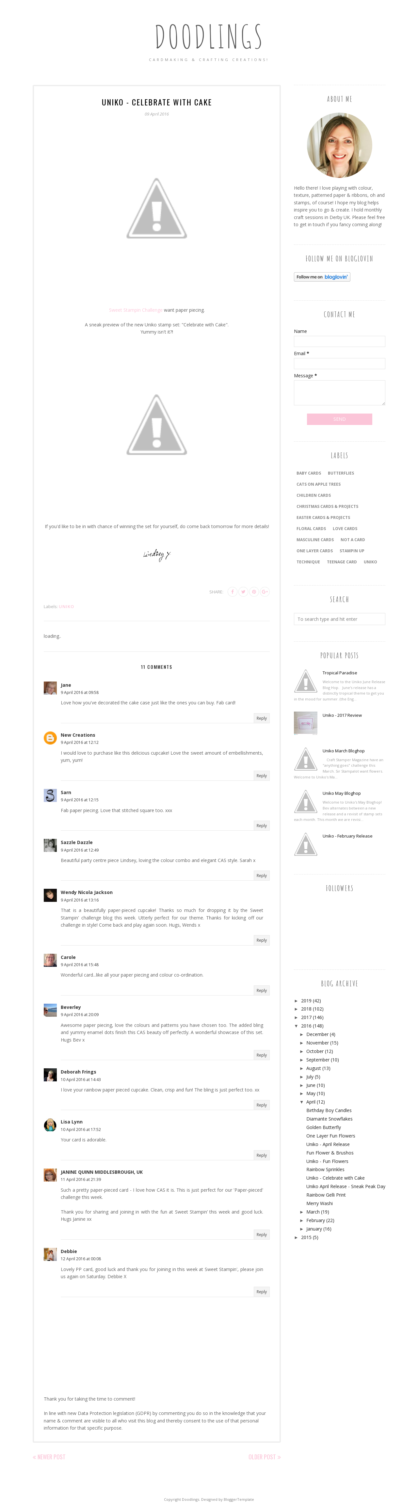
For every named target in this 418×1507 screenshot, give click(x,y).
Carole (68, 957)
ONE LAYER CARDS (315, 551)
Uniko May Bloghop (342, 793)
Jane (66, 685)
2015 (306, 1237)
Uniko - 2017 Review (342, 715)
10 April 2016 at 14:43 (81, 1079)
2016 (306, 1026)
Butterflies (341, 473)
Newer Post (52, 1456)
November (317, 1043)
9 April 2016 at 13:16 (80, 900)
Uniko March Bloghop (344, 751)
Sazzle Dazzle (77, 842)
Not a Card (353, 539)
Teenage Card (342, 562)
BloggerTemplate (239, 1499)
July (310, 1077)
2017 (306, 1017)
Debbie (69, 1251)
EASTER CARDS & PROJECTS (323, 517)
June (310, 1085)
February (315, 1220)
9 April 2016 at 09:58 (80, 692)
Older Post (262, 1456)
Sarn (66, 792)
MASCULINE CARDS (315, 539)
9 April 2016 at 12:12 (80, 742)
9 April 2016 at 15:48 (80, 964)
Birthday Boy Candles (329, 1110)
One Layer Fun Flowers (330, 1136)
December (317, 1034)
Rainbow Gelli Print (326, 1195)
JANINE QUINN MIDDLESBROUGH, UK (102, 1172)
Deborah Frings (78, 1072)
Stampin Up (352, 551)
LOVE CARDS (345, 528)
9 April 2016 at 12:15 (80, 800)
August (313, 1068)
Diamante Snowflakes (329, 1119)
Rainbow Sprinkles (325, 1169)
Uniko (66, 606)
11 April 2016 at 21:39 (81, 1179)
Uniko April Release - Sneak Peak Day (345, 1186)
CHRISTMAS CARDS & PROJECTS (327, 506)
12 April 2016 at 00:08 (81, 1259)
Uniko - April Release (328, 1144)
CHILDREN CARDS (314, 495)
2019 (306, 1000)
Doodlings (209, 35)
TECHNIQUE (308, 562)
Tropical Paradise (340, 673)
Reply (262, 718)
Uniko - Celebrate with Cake (335, 1178)
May (310, 1093)
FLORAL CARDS (311, 528)
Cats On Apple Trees (319, 484)
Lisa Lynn (72, 1122)
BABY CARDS (309, 473)
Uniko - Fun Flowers (327, 1161)
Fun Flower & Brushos (330, 1153)
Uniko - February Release (348, 836)
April (310, 1102)
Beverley (71, 1007)
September (318, 1060)
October (315, 1051)
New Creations (78, 735)
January (314, 1229)
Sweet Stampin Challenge (136, 310)
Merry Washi (319, 1203)
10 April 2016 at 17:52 (81, 1129)
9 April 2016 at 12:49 (80, 850)
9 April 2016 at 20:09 (80, 1014)
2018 (306, 1009)
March (313, 1212)
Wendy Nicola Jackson (87, 892)
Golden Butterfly (323, 1127)
